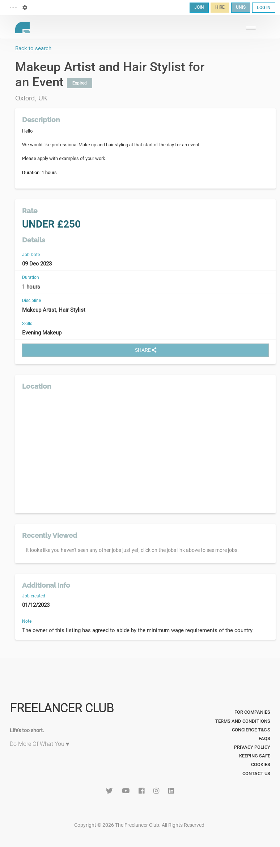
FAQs (264, 738)
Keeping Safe (254, 756)
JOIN (199, 7)
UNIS (241, 7)
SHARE (145, 350)
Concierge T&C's (251, 730)
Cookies (260, 764)
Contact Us (256, 773)
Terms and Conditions (242, 721)
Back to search (33, 48)
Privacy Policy (252, 747)
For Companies (252, 712)
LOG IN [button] (264, 7)
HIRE (220, 7)
